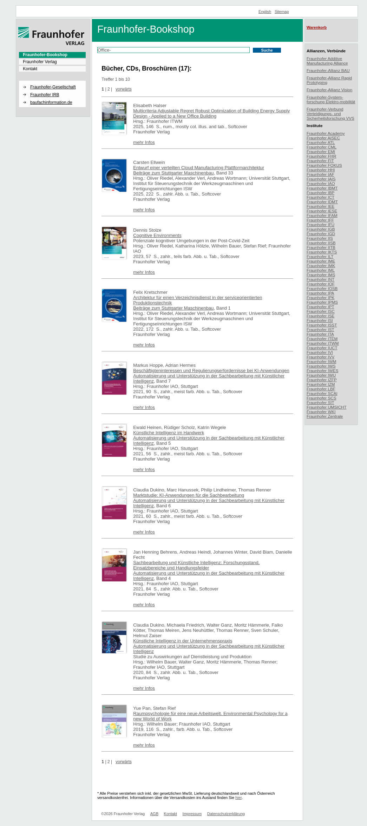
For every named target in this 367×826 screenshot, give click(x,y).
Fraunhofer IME (321, 261)
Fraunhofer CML (321, 147)
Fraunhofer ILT (320, 256)
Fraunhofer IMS (321, 274)
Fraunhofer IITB (321, 247)
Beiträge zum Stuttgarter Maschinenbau (173, 173)
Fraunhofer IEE (320, 206)
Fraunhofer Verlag (40, 61)
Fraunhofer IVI (320, 352)
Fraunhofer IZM (321, 384)
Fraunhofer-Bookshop (45, 54)
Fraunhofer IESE (322, 211)
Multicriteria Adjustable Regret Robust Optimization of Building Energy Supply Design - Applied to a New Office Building (211, 113)
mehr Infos (144, 142)
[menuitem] (52, 55)
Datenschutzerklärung (226, 814)
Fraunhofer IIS (320, 238)
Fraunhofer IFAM (322, 215)
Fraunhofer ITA (320, 334)
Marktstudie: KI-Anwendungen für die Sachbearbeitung (188, 495)
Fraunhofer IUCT (322, 347)
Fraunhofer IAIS (321, 179)
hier (238, 797)
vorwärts (124, 89)
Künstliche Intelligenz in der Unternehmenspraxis (182, 640)
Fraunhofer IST (320, 329)
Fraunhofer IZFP (322, 379)
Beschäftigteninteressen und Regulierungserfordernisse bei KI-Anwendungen (211, 370)
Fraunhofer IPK (320, 297)
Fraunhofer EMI (321, 151)
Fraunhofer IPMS (322, 302)
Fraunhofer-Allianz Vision (329, 89)
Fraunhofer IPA (320, 293)
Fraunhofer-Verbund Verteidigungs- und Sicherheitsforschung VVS (330, 113)
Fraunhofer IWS (321, 366)
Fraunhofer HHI (321, 169)
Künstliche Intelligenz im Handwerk (168, 432)
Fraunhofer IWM (321, 361)
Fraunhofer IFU (320, 224)
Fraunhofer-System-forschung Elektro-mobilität (331, 99)
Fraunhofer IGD (321, 233)
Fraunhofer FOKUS (324, 165)
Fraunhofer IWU (321, 375)
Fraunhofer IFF (320, 220)
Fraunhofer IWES (322, 370)
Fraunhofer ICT (320, 197)
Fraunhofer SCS (321, 398)
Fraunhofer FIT (320, 160)
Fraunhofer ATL (321, 142)
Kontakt (30, 68)
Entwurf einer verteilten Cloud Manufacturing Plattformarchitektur (198, 167)
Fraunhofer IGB (321, 229)
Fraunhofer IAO (321, 183)
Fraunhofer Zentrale (325, 416)
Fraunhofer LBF (321, 388)
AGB (154, 814)
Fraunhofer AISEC (323, 138)
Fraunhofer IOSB (322, 288)
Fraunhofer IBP (320, 192)
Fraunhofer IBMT (322, 188)
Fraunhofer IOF (321, 284)
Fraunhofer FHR (321, 156)
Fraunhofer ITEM (322, 338)
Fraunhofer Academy (326, 133)
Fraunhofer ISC (321, 311)
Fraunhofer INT (320, 279)
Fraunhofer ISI (320, 320)
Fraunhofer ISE (320, 315)
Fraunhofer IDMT (322, 201)
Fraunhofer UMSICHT (327, 407)
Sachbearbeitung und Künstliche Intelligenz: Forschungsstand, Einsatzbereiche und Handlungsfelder (196, 565)
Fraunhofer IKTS (322, 252)
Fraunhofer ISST (322, 325)
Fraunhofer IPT (320, 306)
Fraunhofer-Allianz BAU (328, 70)
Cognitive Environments (157, 235)
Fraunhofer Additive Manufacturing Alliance (327, 60)
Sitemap (282, 11)
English (264, 11)
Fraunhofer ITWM (323, 343)
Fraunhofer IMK (321, 265)
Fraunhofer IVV (320, 357)
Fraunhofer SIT (320, 402)
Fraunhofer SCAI (322, 393)
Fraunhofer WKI (321, 411)
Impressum (192, 814)
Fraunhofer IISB (321, 242)
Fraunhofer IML (321, 270)
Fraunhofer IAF (320, 174)
